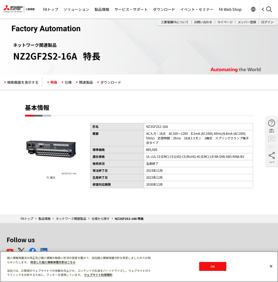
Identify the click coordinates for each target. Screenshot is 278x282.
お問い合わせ (203, 22)
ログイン (267, 22)
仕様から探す (100, 218)
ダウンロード (164, 9)
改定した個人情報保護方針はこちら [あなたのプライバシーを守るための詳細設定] (53, 262)
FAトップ (50, 9)
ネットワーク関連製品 (71, 218)
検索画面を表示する (22, 82)
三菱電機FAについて (175, 22)
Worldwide (253, 9)
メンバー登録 (247, 22)
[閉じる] (271, 266)
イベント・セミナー (196, 9)
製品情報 (101, 9)
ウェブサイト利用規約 (98, 275)
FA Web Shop (230, 9)
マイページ (225, 22)
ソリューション (76, 9)
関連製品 (86, 82)
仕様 (68, 82)
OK (212, 266)
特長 (53, 82)
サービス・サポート (131, 9)
